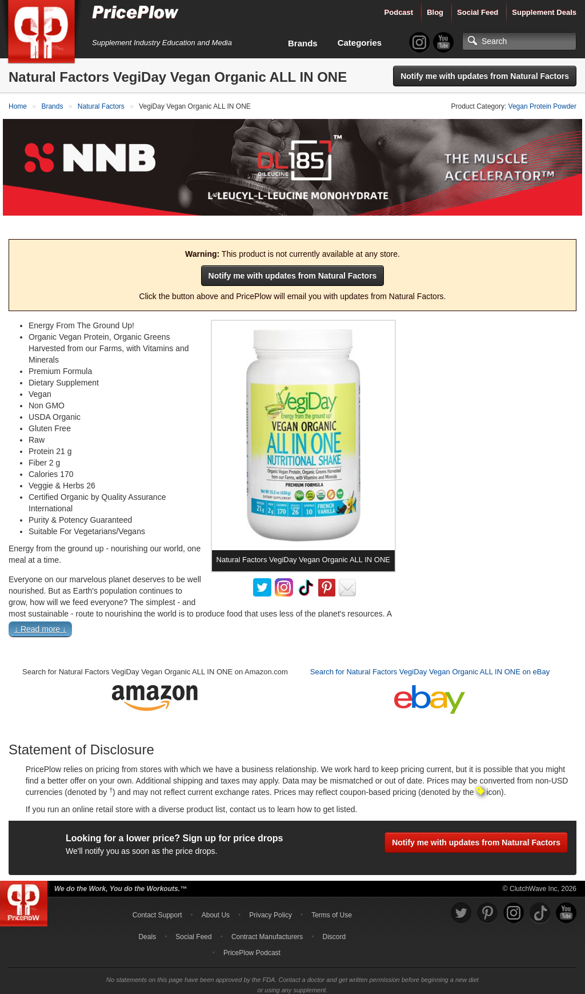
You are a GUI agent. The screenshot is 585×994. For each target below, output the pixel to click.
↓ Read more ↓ (40, 609)
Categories (360, 42)
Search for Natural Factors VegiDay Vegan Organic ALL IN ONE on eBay (430, 652)
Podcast (399, 12)
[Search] (519, 41)
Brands (303, 43)
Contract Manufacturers (267, 917)
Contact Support (157, 895)
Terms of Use (331, 895)
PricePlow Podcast (252, 933)
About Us (216, 895)
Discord (334, 917)
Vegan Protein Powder (542, 106)
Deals (147, 917)
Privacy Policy (270, 895)
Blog (435, 12)
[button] (292, 611)
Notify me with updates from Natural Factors (484, 76)
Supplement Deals (544, 12)
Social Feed (477, 12)
